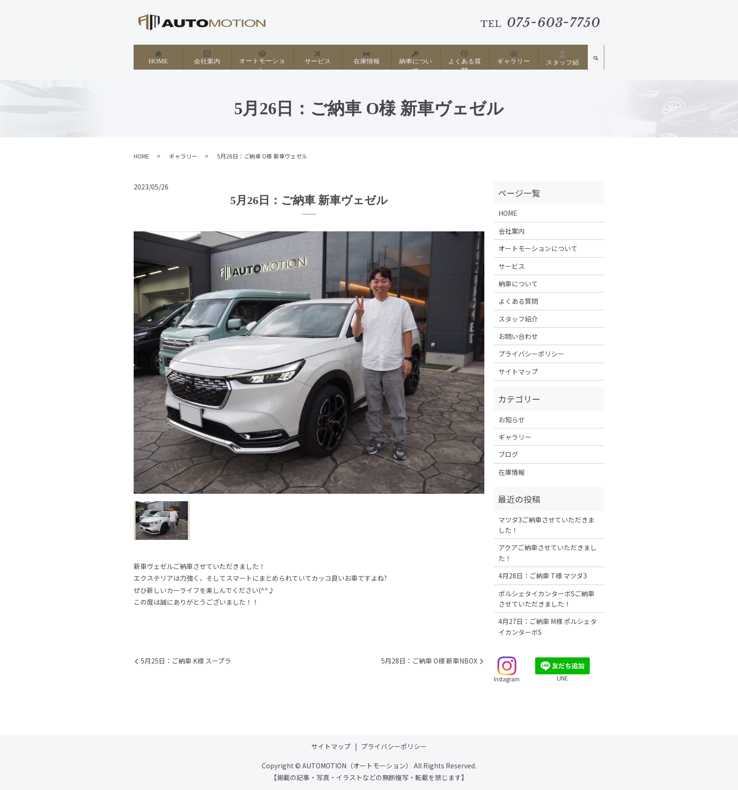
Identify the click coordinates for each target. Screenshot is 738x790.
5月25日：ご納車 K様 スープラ (186, 660)
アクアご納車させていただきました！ (547, 552)
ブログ (508, 454)
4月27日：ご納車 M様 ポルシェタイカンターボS (547, 626)
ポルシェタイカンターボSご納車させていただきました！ (546, 598)
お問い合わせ (518, 336)
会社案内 (207, 56)
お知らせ (511, 419)
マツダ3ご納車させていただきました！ (546, 525)
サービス (318, 56)
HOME (158, 56)
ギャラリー (513, 56)
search (595, 60)
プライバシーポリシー (531, 353)
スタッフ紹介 (562, 57)
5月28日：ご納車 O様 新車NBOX (429, 660)
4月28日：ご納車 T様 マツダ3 (542, 575)
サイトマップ (518, 371)
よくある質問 (464, 56)
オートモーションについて (262, 60)
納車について (415, 56)
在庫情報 (366, 56)
